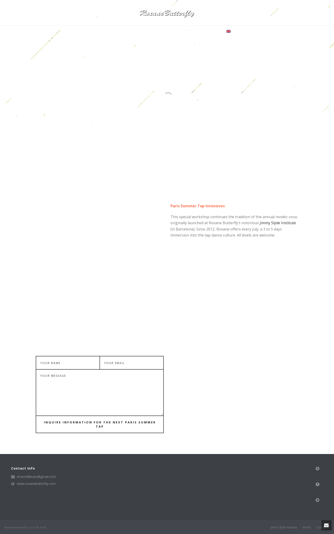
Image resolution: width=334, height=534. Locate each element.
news (187, 31)
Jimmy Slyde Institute (278, 222)
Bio (119, 31)
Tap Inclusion (208, 31)
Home (108, 31)
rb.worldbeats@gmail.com (36, 477)
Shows (173, 31)
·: (227, 31)
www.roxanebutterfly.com (36, 484)
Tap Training (138, 31)
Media (158, 31)
